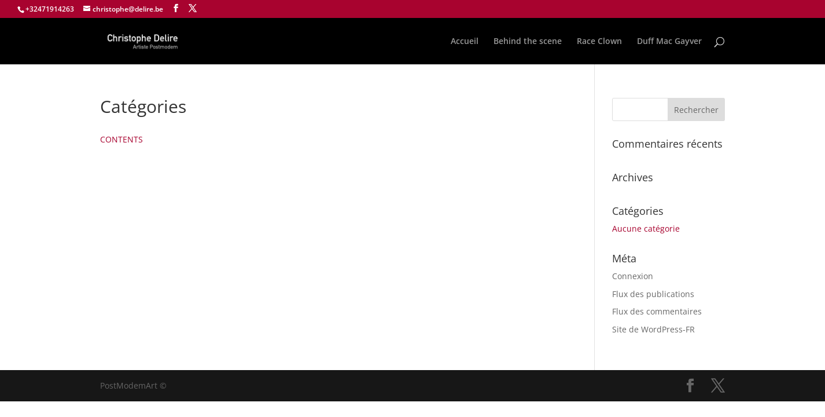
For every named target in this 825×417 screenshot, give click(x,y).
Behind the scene (527, 41)
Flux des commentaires (657, 311)
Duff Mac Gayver (669, 41)
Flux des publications (653, 293)
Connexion (632, 275)
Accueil (464, 41)
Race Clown (599, 41)
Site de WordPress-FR (653, 329)
